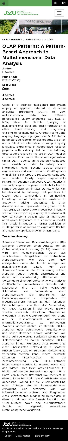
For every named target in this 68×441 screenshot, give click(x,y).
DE (56, 3)
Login (8, 436)
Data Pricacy (42, 436)
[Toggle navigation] (59, 13)
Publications (33, 39)
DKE (5, 39)
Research (16, 39)
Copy (5, 88)
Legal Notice (23, 436)
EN (64, 3)
